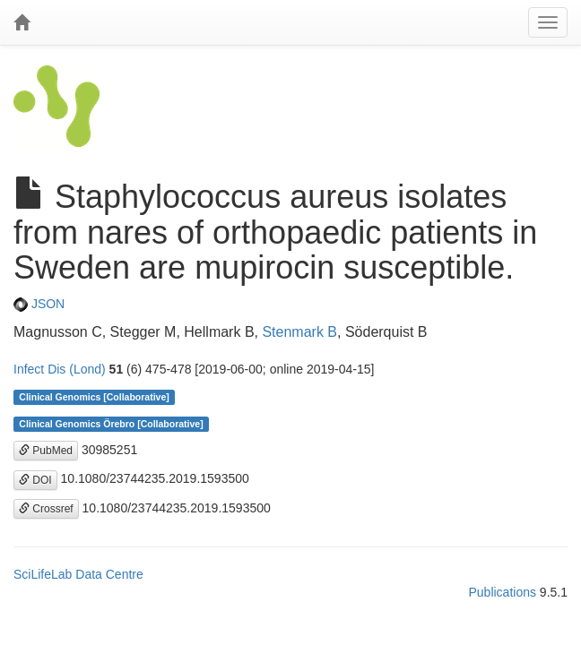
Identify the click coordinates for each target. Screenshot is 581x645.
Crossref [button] (46, 509)
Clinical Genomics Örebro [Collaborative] (111, 423)
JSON (39, 304)
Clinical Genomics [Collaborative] (94, 396)
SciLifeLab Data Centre (78, 574)
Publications (502, 592)
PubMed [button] (46, 450)
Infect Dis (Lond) (59, 369)
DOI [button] (35, 480)
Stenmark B (299, 332)
